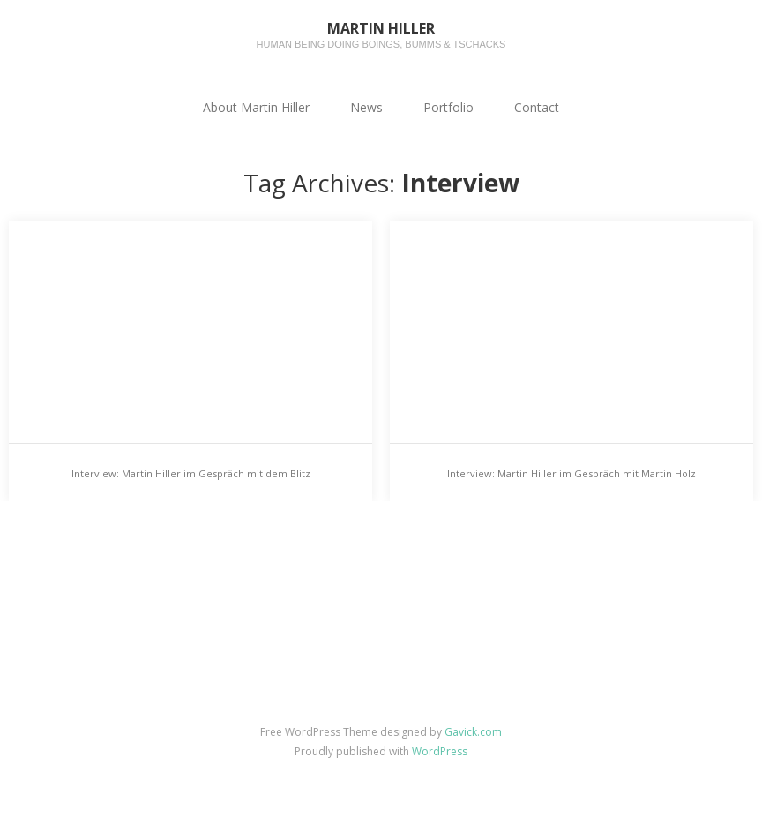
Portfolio (448, 107)
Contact (536, 107)
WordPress (439, 751)
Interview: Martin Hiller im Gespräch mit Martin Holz (571, 473)
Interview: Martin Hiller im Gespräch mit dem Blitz (190, 473)
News (366, 107)
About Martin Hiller (256, 107)
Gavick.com (473, 731)
